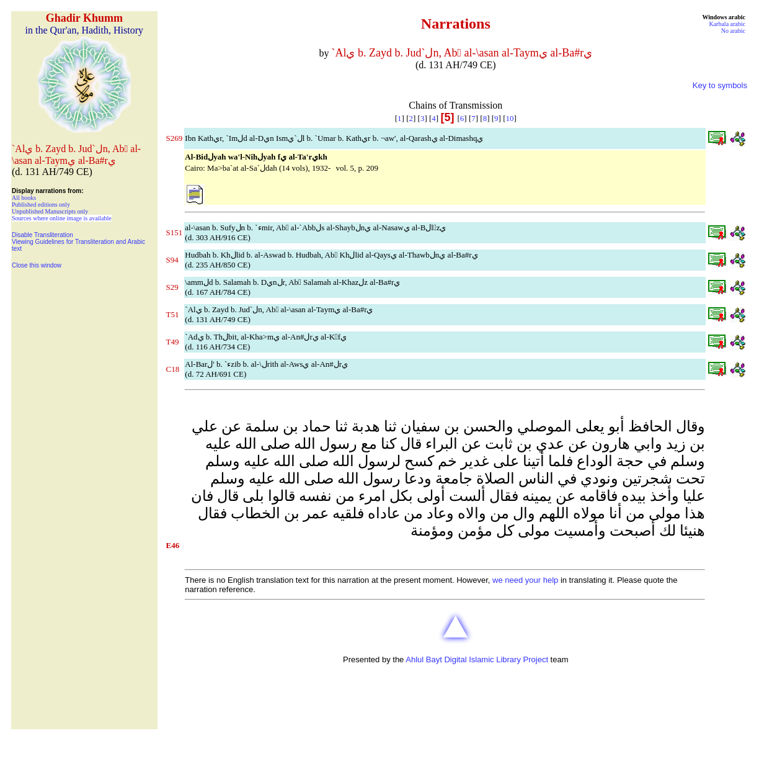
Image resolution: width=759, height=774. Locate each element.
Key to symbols (720, 85)
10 (509, 118)
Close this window (36, 265)
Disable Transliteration (42, 235)
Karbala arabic (727, 23)
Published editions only (41, 204)
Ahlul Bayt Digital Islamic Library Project (477, 659)
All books (24, 197)
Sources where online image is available (62, 218)
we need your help (525, 580)
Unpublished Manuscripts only (50, 211)
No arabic (733, 30)
